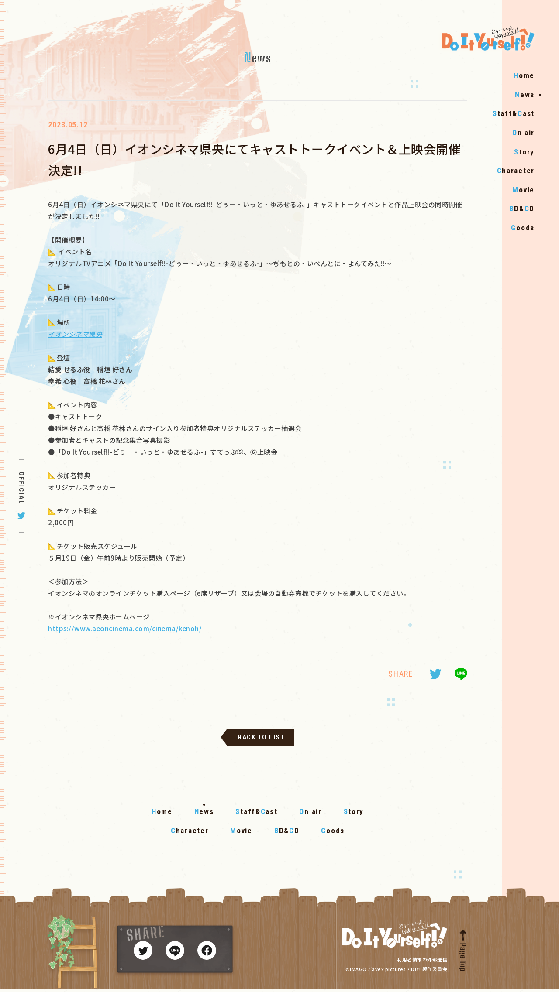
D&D (522, 226)
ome (524, 93)
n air (523, 150)
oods (523, 245)
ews (525, 112)
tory (524, 169)
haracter (516, 188)
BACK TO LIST (261, 741)
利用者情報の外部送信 (422, 962)
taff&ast (514, 131)
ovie (523, 207)
